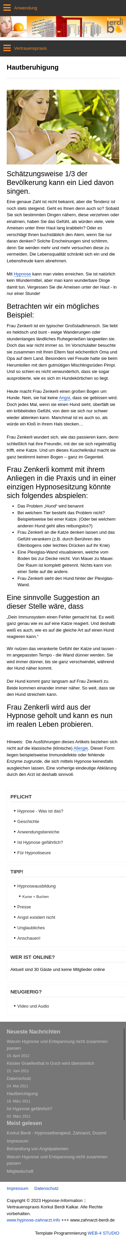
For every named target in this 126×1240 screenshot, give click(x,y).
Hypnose (22, 273)
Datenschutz (46, 1188)
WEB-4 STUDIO (103, 1233)
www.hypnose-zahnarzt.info (33, 1220)
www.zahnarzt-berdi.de (92, 1220)
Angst (64, 397)
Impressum (17, 1188)
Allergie (81, 748)
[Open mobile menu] (63, 8)
